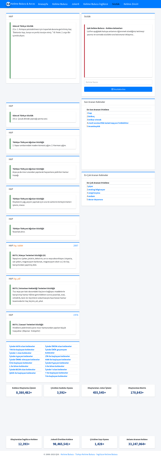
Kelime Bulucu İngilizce (95, 4)
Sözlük (115, 4)
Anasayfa (43, 4)
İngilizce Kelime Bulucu (106, 454)
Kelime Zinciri (131, 4)
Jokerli (75, 4)
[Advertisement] (43, 57)
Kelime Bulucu (59, 4)
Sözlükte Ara (118, 89)
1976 (75, 315)
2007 (75, 245)
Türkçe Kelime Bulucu (85, 454)
